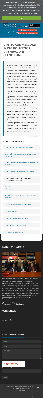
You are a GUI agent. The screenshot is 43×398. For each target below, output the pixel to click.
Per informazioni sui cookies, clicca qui (16, 10)
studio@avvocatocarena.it (28, 33)
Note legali (37, 396)
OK (22, 18)
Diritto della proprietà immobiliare (16, 218)
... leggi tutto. (7, 320)
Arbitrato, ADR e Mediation (14, 232)
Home (29, 396)
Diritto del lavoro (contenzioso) (15, 225)
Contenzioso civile (11, 211)
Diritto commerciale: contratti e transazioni (19, 172)
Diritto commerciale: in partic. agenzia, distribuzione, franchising (18, 179)
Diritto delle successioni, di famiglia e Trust (19, 147)
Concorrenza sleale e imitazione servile (18, 204)
